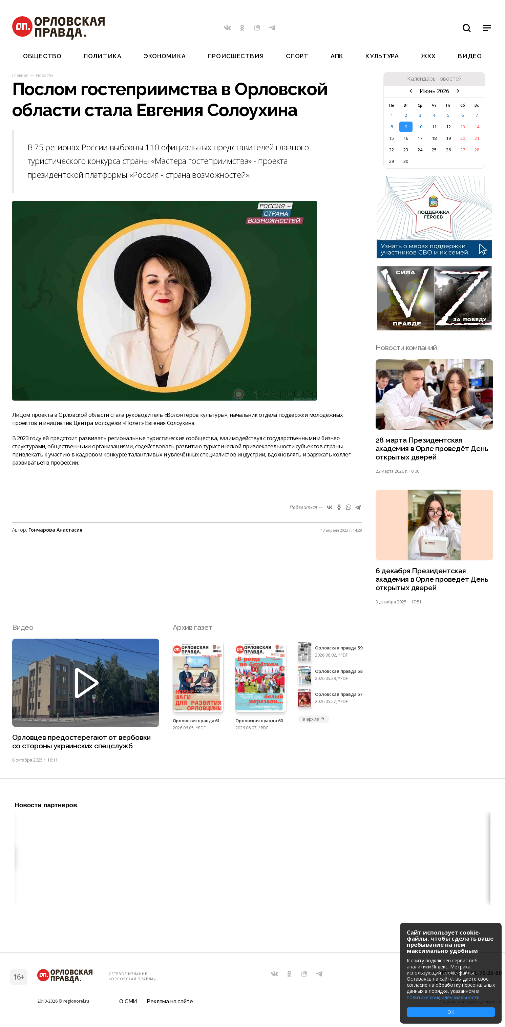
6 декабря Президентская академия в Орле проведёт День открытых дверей (432, 579)
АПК (337, 56)
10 (420, 127)
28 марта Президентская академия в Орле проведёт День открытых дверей (432, 448)
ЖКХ (428, 56)
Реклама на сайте (170, 1001)
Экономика (165, 56)
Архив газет (192, 627)
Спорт (297, 56)
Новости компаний (406, 347)
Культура (382, 56)
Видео (470, 56)
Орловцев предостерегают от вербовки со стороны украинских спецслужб (81, 741)
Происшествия (236, 56)
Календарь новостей (434, 79)
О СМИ (128, 1001)
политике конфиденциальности (443, 997)
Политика (103, 56)
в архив (313, 719)
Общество (42, 56)
